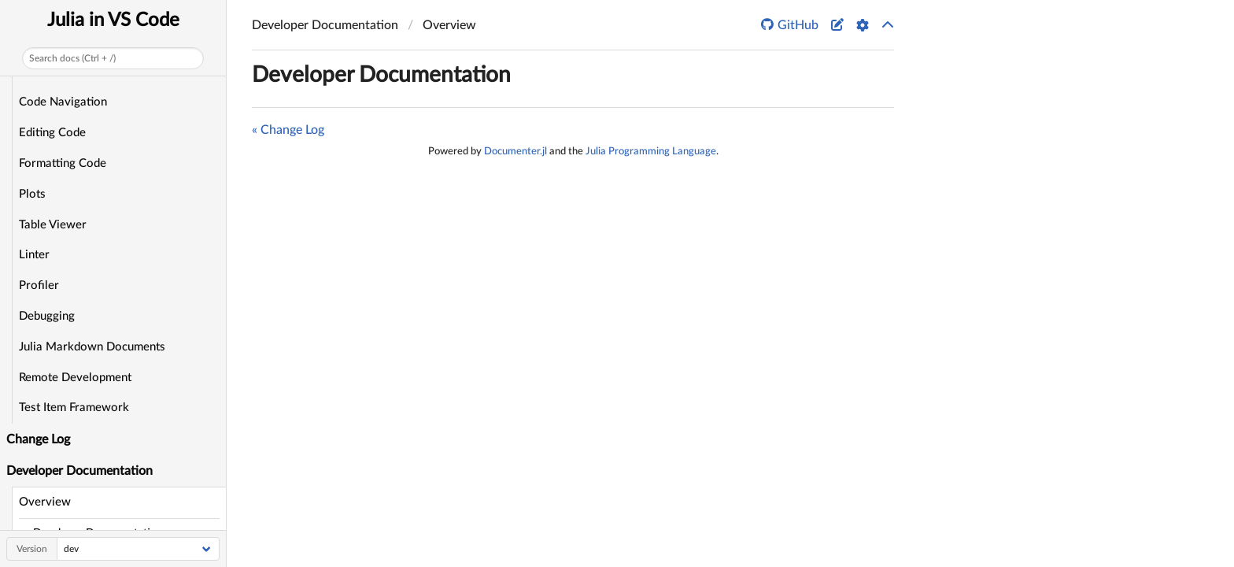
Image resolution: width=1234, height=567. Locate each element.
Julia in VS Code (113, 20)
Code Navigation (63, 102)
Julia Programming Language (651, 151)
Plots (32, 194)
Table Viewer (53, 225)
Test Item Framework (74, 407)
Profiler (39, 285)
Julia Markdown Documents (92, 347)
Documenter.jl (515, 151)
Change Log (38, 439)
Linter (34, 255)
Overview (45, 502)
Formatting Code (62, 163)
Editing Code (52, 133)
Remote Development (75, 378)
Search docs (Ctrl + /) (72, 58)
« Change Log (288, 130)
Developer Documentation (381, 75)
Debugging (47, 316)
